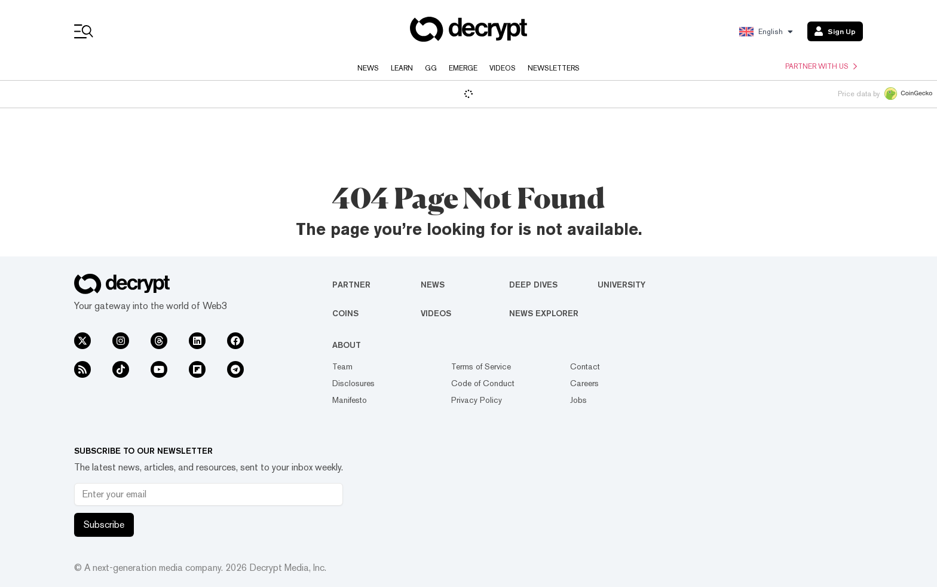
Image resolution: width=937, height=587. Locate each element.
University (621, 284)
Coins (345, 313)
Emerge (463, 68)
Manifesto (349, 400)
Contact (585, 366)
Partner (351, 284)
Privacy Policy (476, 400)
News (368, 68)
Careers (584, 383)
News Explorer (543, 313)
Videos (502, 68)
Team (342, 366)
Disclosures (353, 383)
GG (431, 68)
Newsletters (554, 68)
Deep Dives (533, 284)
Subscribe (104, 524)
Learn (402, 68)
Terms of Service (481, 366)
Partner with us (821, 66)
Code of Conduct (483, 383)
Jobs (578, 400)
